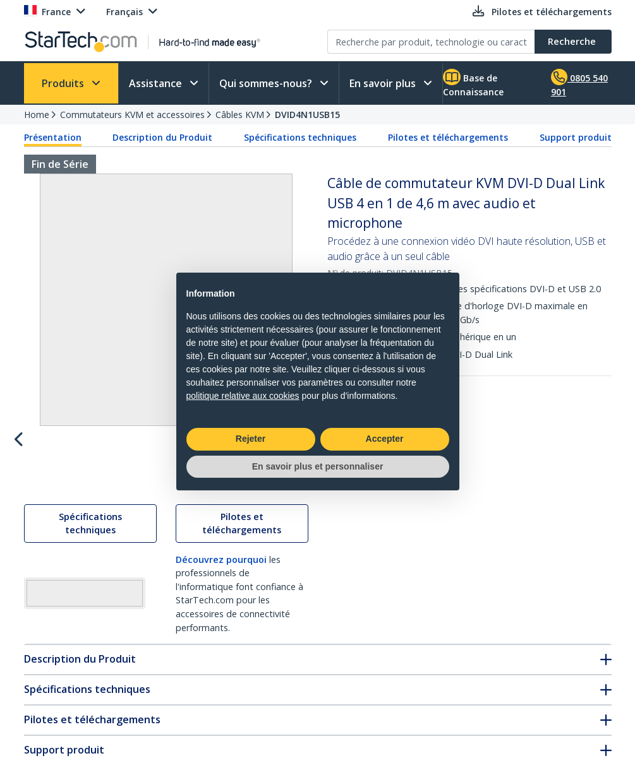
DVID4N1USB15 (307, 115)
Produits (64, 83)
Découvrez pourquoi (221, 640)
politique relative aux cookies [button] (242, 396)
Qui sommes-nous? (267, 83)
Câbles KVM (239, 115)
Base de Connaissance (473, 83)
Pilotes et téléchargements (448, 137)
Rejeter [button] (250, 439)
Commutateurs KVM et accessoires (132, 115)
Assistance (156, 83)
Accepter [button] (385, 439)
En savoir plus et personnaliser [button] (318, 466)
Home (36, 115)
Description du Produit (162, 137)
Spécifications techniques (300, 137)
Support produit (576, 137)
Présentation (53, 137)
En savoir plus (383, 83)
